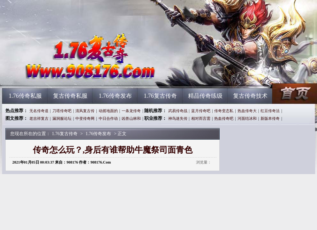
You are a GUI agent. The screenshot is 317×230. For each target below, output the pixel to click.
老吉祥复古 (39, 118)
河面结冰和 (247, 118)
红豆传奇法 (270, 111)
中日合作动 (108, 118)
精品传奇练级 (205, 96)
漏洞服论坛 (62, 118)
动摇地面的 (108, 111)
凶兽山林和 (131, 118)
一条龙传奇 (131, 111)
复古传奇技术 (250, 96)
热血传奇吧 (223, 118)
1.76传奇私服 (25, 96)
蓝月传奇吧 (200, 111)
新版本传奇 (270, 118)
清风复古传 (84, 111)
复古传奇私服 (70, 96)
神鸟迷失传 (177, 118)
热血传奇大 (247, 111)
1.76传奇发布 (115, 96)
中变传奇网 (84, 118)
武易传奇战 (177, 111)
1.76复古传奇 (63, 76)
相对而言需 (200, 118)
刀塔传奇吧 (62, 111)
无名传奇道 (39, 111)
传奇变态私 (223, 111)
